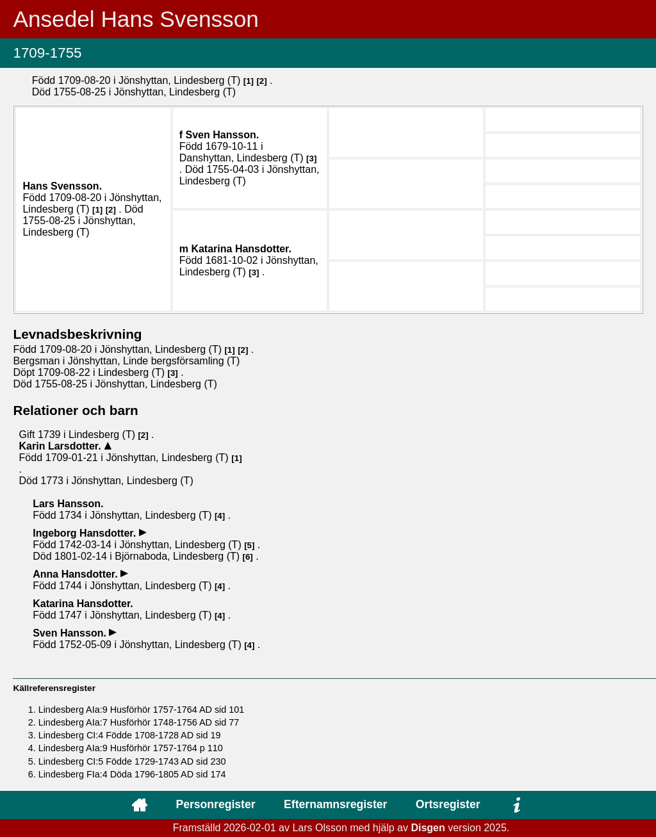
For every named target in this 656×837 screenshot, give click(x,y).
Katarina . (241, 248)
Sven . (222, 134)
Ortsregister (448, 804)
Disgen (428, 827)
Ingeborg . (85, 533)
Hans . (62, 186)
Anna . (76, 574)
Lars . (68, 503)
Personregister (215, 804)
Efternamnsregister (335, 804)
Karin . (61, 446)
